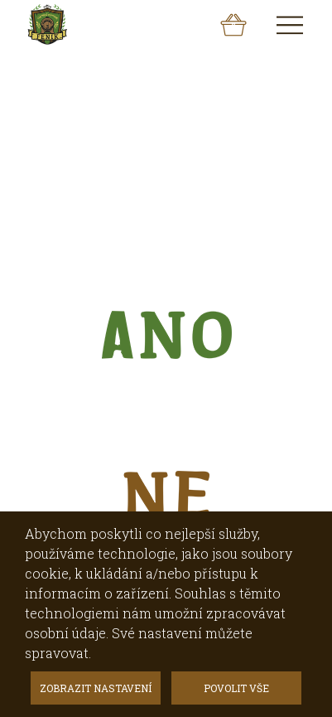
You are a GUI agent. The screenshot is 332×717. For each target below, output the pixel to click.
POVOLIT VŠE (236, 688)
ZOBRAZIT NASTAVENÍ (96, 688)
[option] (166, 103)
